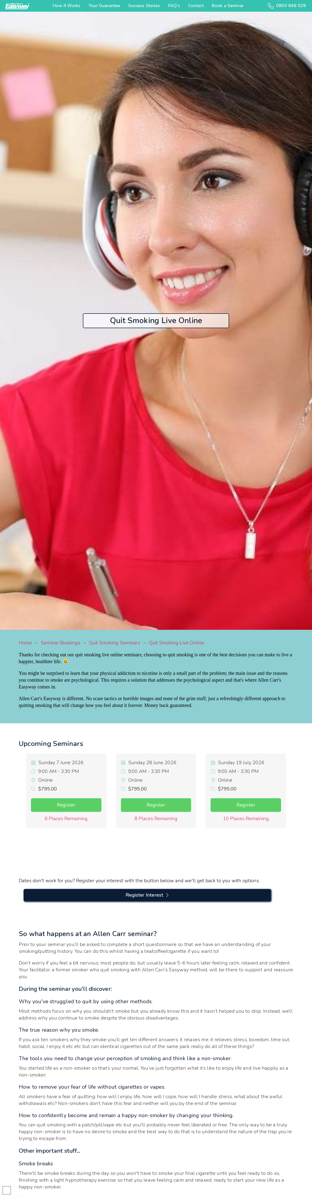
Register (66, 805)
